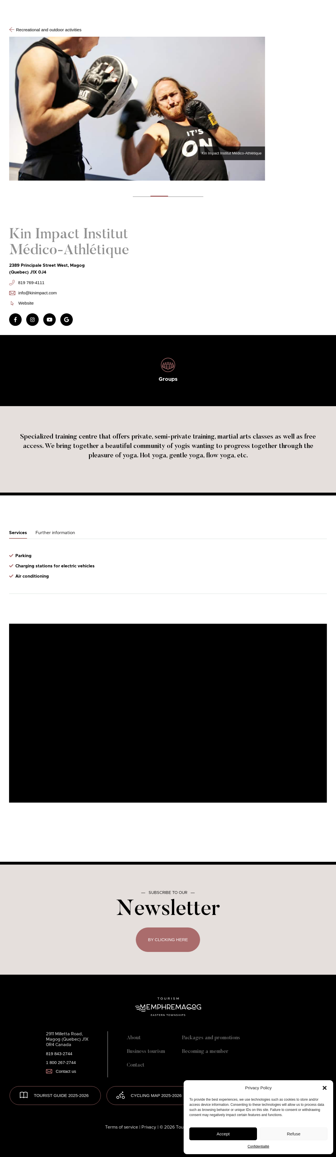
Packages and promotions (211, 1038)
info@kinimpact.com (33, 292)
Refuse (293, 1133)
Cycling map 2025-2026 (156, 1095)
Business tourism (146, 1051)
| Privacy (148, 1127)
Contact (135, 1065)
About (134, 1038)
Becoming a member (205, 1051)
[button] (324, 1088)
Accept (223, 1133)
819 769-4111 (26, 283)
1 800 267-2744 (61, 1062)
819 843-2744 (59, 1053)
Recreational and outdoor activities (45, 29)
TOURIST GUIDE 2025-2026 (61, 1095)
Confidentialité (258, 1146)
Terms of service (122, 1127)
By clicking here (168, 939)
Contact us (61, 1071)
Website (22, 303)
